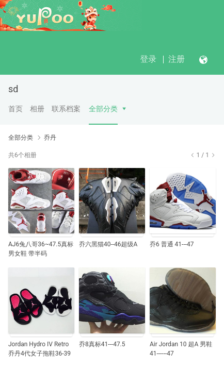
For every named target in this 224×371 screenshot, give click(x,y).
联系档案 (66, 109)
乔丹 (50, 137)
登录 (148, 59)
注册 (176, 59)
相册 (37, 109)
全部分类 (103, 109)
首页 (15, 109)
